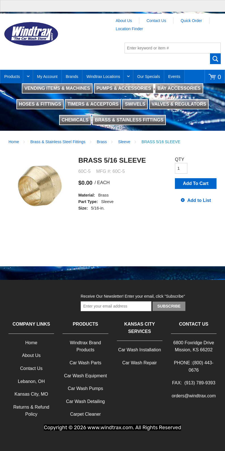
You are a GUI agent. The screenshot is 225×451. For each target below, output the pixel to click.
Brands (72, 76)
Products (12, 76)
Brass (102, 142)
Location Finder (129, 29)
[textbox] (173, 48)
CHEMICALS (75, 119)
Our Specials (148, 76)
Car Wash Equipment (85, 375)
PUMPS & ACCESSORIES (124, 88)
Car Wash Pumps (85, 388)
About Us (124, 20)
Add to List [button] (199, 200)
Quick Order (191, 20)
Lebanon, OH (31, 381)
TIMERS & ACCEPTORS (92, 104)
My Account (47, 76)
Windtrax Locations (103, 76)
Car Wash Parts (85, 362)
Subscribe (169, 306)
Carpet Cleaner (85, 414)
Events (174, 76)
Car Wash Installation (139, 349)
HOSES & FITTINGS (40, 104)
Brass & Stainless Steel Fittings (57, 142)
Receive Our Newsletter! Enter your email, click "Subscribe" (133, 296)
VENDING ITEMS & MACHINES (57, 88)
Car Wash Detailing (85, 401)
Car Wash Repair (139, 362)
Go (215, 58)
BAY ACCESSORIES (178, 88)
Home (13, 142)
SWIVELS (135, 104)
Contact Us (156, 20)
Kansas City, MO (31, 394)
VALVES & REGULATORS (179, 104)
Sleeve (124, 142)
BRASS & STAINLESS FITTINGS (129, 119)
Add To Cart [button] (195, 183)
